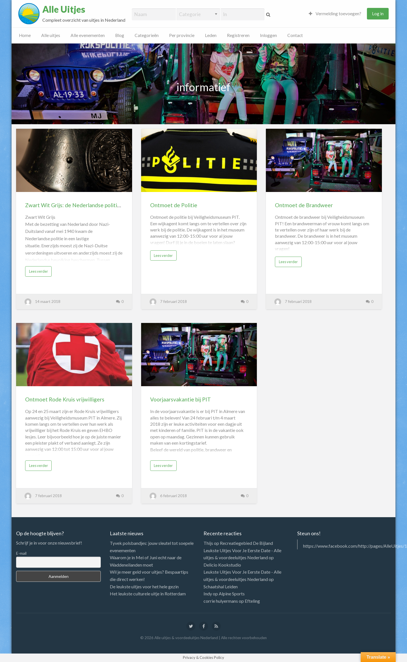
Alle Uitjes (63, 9)
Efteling (252, 601)
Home (25, 35)
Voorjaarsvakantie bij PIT (180, 399)
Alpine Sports (232, 593)
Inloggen (268, 35)
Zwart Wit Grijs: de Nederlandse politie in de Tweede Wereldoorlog (107, 205)
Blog (119, 35)
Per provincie (181, 35)
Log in (378, 13)
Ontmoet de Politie (173, 205)
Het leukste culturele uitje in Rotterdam (148, 593)
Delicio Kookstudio (222, 564)
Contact (295, 35)
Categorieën (147, 35)
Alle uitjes (50, 35)
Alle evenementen (88, 35)
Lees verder (38, 271)
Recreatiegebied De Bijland (246, 543)
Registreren (238, 35)
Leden (210, 35)
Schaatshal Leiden (221, 586)
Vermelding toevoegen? (335, 13)
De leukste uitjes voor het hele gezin (144, 586)
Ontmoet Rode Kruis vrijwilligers (64, 399)
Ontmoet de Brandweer (304, 205)
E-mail (21, 553)
